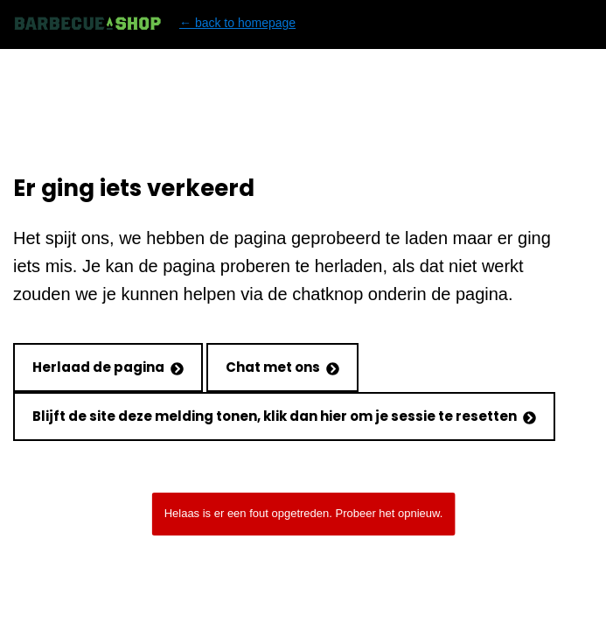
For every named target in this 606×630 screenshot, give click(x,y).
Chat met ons (282, 367)
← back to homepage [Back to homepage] (154, 23)
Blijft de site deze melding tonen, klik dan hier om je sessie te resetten (284, 416)
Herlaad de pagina (108, 367)
